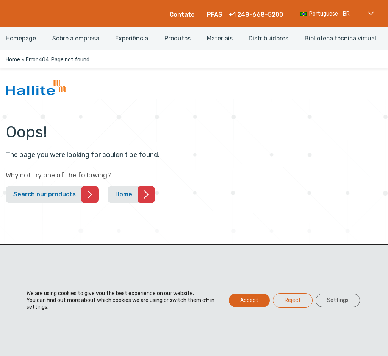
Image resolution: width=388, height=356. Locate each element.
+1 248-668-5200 (256, 14)
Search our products (44, 194)
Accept (249, 300)
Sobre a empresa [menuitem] (75, 39)
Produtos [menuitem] (177, 39)
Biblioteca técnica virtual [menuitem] (340, 39)
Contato (182, 14)
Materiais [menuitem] (220, 39)
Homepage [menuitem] (21, 39)
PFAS (214, 14)
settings (37, 307)
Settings (338, 300)
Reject (293, 300)
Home (13, 59)
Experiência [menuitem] (131, 39)
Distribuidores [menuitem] (268, 39)
